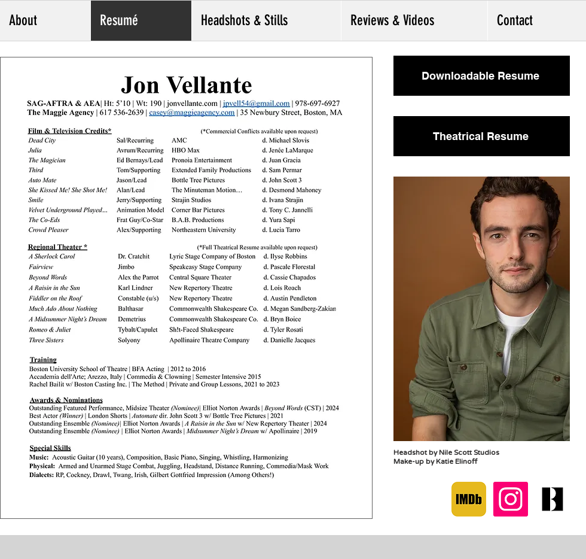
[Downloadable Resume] (481, 76)
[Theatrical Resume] (481, 136)
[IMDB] (468, 499)
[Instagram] (510, 499)
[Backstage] (552, 499)
